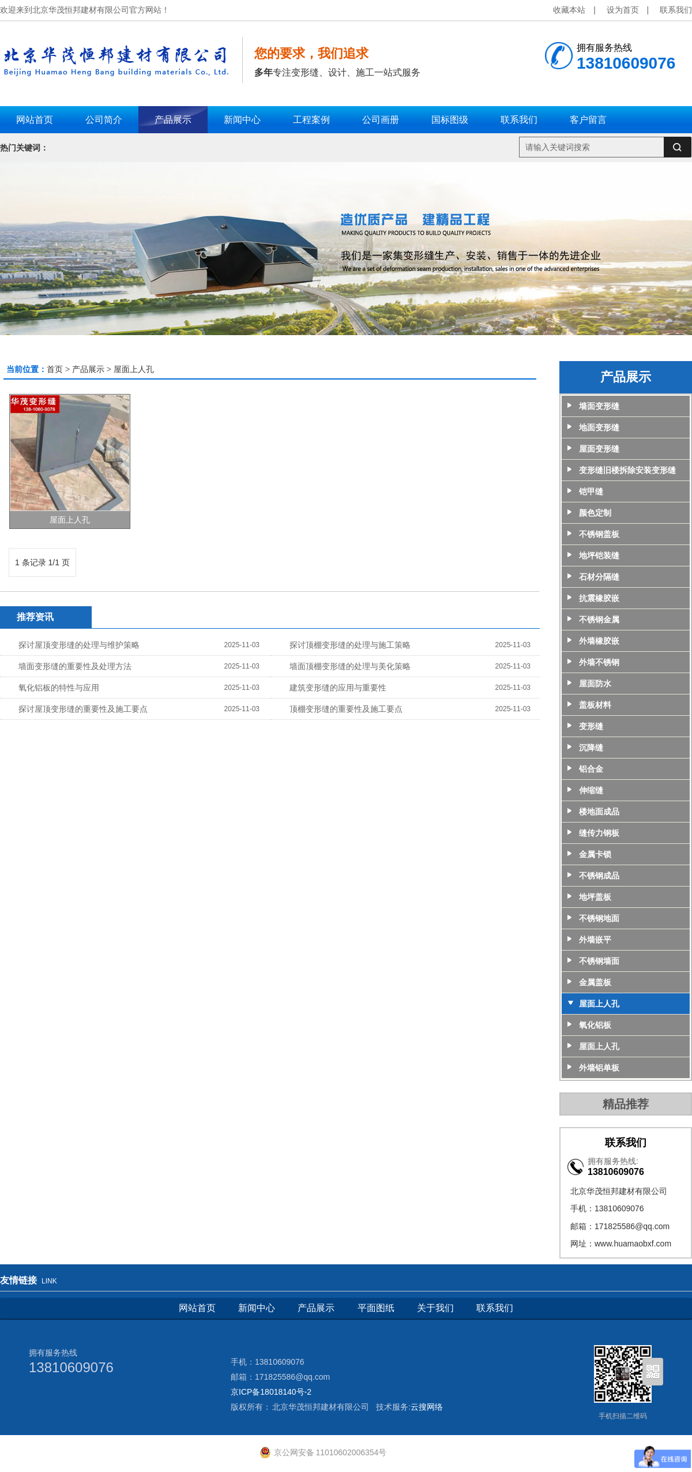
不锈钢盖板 (599, 534)
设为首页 (623, 9)
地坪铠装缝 (599, 555)
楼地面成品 (599, 811)
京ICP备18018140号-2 (271, 1391)
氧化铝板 (595, 1025)
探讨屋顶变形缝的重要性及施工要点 (83, 709)
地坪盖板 (595, 897)
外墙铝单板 (599, 1067)
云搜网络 (427, 1406)
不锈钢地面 (599, 918)
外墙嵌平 (595, 939)
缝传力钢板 (599, 833)
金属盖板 (595, 982)
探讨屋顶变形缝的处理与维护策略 (79, 644)
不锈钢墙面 (599, 961)
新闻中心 (256, 1308)
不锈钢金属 (599, 619)
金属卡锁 (595, 854)
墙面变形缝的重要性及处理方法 (74, 666)
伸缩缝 (591, 790)
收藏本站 (569, 9)
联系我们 (676, 9)
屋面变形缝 (599, 448)
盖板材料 (595, 704)
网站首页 (197, 1308)
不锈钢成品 (599, 875)
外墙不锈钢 (599, 662)
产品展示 (88, 369)
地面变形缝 (599, 427)
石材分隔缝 (599, 576)
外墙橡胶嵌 (599, 640)
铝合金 (591, 768)
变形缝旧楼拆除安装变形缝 (627, 470)
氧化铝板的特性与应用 (58, 687)
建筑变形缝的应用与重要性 (337, 687)
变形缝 (591, 726)
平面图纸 (376, 1308)
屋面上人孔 (134, 369)
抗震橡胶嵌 (599, 598)
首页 (55, 369)
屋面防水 (595, 683)
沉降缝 (591, 747)
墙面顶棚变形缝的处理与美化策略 (350, 666)
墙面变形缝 (599, 406)
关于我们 (435, 1308)
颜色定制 (595, 512)
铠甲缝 (591, 491)
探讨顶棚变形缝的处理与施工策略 (350, 644)
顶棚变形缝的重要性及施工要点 (346, 709)
